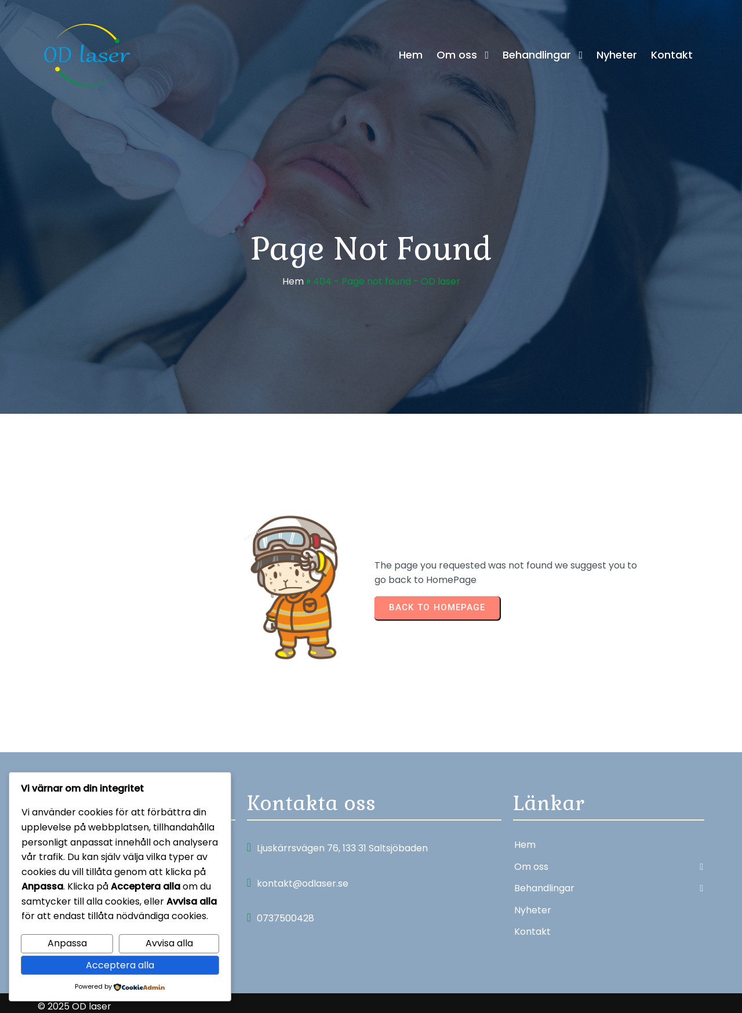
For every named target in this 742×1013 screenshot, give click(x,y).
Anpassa (67, 943)
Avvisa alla (169, 943)
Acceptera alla (120, 965)
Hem (293, 284)
